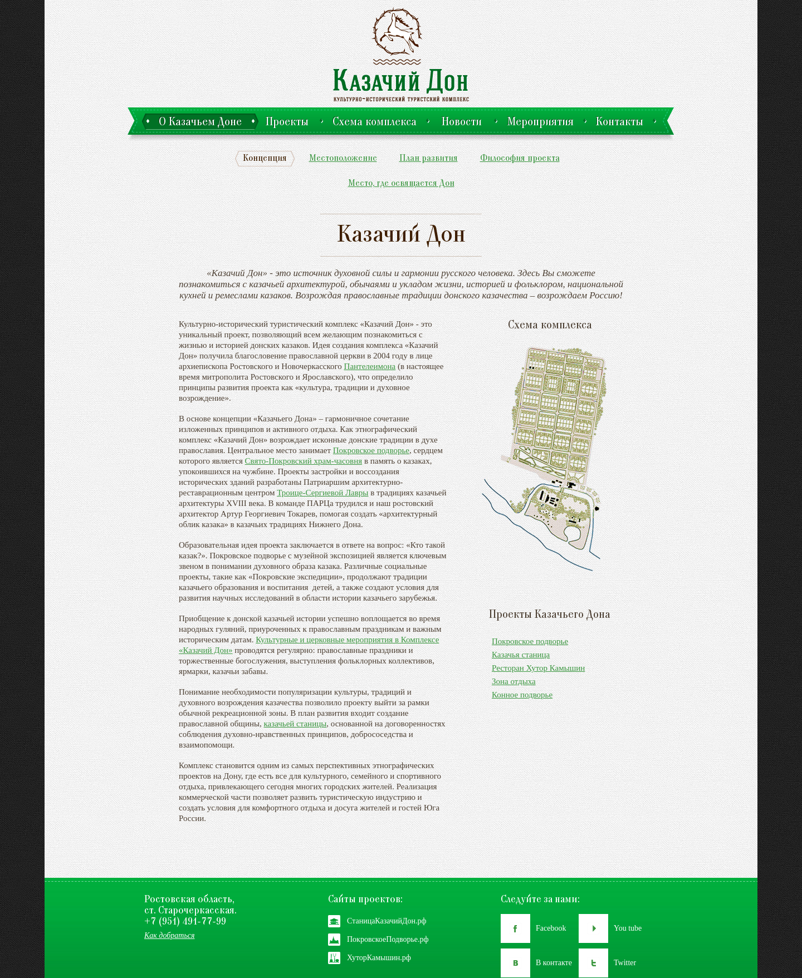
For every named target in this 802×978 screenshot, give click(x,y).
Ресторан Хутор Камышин (538, 668)
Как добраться (169, 935)
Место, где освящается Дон (401, 184)
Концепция (265, 159)
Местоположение (343, 159)
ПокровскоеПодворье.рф (388, 939)
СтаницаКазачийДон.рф (387, 921)
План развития (428, 159)
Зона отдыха (514, 681)
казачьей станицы (295, 723)
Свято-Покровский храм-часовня (304, 460)
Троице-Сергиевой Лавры (322, 492)
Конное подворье (522, 694)
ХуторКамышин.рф (379, 958)
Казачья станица (521, 654)
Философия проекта (520, 159)
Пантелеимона (370, 366)
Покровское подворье (371, 450)
